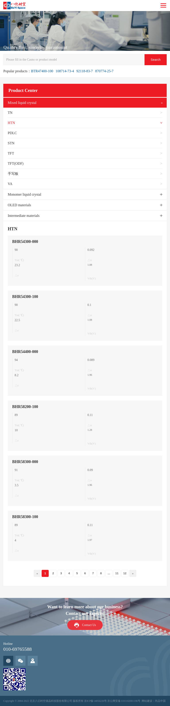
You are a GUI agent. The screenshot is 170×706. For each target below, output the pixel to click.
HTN (11, 123)
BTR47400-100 (42, 71)
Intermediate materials (23, 216)
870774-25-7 (104, 71)
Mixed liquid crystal (22, 103)
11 (116, 573)
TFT (11, 153)
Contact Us (89, 625)
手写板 (13, 174)
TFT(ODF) (15, 163)
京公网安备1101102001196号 (123, 700)
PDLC (12, 133)
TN (10, 112)
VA (10, 184)
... (109, 573)
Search (155, 59)
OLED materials (19, 205)
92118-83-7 (84, 71)
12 (124, 573)
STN (11, 143)
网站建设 (147, 700)
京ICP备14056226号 (95, 700)
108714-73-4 (65, 71)
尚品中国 (160, 700)
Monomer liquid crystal (24, 194)
